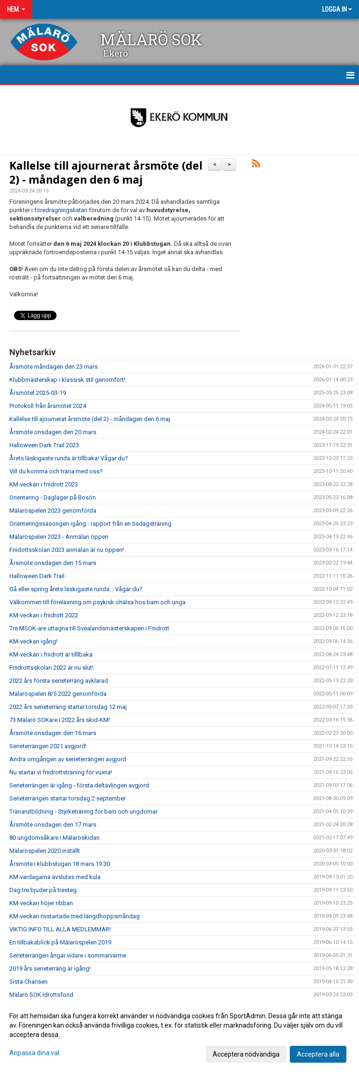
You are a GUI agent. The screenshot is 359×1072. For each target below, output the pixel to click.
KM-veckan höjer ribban (41, 903)
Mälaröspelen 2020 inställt (44, 850)
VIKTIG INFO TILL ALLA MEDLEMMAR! (60, 929)
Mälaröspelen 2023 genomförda (52, 510)
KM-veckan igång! (33, 641)
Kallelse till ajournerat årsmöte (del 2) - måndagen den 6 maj (105, 172)
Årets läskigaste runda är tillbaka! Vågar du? (68, 458)
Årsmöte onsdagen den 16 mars (52, 732)
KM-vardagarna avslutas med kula (55, 876)
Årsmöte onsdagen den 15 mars (52, 562)
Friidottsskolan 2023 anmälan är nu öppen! (66, 549)
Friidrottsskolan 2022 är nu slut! (51, 667)
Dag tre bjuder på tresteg (43, 889)
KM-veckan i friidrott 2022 (43, 615)
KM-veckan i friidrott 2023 (43, 484)
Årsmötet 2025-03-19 (37, 392)
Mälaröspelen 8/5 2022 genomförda (58, 693)
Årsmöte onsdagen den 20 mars (52, 432)
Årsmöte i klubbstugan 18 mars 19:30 (59, 863)
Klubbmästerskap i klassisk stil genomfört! (67, 379)
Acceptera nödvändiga (246, 1054)
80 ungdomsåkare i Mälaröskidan (54, 837)
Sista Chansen (28, 981)
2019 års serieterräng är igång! (50, 968)
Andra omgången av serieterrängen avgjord (67, 759)
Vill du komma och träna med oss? (56, 471)
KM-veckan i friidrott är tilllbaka (51, 654)
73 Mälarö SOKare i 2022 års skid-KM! (59, 719)
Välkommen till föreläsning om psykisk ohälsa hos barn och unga (97, 602)
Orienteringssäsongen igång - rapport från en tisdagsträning (90, 523)
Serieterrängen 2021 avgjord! (47, 746)
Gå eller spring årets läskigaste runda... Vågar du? (76, 589)
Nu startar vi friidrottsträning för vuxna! (60, 772)
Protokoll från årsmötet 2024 (47, 405)
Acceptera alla (318, 1054)
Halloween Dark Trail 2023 (44, 445)
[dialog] (179, 1034)
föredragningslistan (61, 210)
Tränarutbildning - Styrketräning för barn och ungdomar (83, 811)
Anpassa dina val (34, 1053)
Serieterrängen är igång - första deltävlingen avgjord (79, 785)
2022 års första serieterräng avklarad (58, 680)
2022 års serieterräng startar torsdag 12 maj (68, 706)
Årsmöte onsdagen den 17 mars (52, 824)
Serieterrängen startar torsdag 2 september (67, 798)
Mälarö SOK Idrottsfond (41, 994)
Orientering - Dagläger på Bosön (52, 497)
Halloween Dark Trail (37, 575)
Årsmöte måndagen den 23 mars (53, 366)
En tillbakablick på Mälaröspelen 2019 (60, 942)
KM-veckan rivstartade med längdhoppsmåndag (74, 916)
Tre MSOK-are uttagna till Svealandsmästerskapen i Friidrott (89, 628)
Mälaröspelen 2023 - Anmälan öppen (58, 536)
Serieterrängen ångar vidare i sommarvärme (67, 955)
